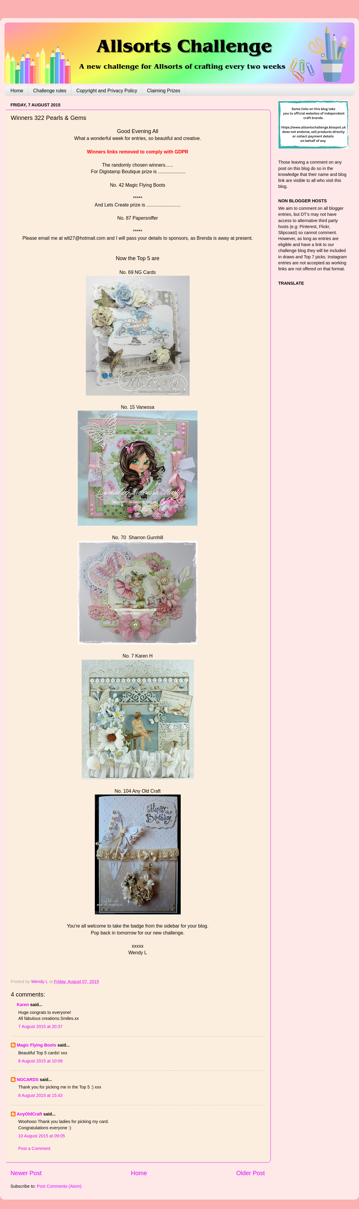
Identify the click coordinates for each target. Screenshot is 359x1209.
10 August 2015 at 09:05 (41, 1135)
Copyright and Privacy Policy (106, 90)
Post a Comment (34, 1148)
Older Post (250, 1173)
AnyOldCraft (29, 1114)
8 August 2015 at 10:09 (40, 1061)
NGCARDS (28, 1079)
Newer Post (26, 1173)
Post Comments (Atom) (59, 1186)
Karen (23, 1004)
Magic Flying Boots (36, 1045)
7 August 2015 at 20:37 (40, 1026)
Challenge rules (49, 90)
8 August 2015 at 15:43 (40, 1095)
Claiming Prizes (163, 90)
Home (16, 90)
